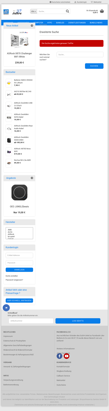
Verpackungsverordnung (13, 385)
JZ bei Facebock (63, 358)
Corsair (19, 244)
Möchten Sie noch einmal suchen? (45, 62)
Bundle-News (96, 23)
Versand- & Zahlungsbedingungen (17, 371)
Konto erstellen (12, 281)
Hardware (8, 23)
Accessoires (23, 23)
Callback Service (63, 381)
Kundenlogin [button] (81, 2)
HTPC (49, 23)
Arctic (19, 237)
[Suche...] (33, 11)
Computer (38, 23)
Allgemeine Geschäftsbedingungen (17, 350)
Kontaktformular (63, 371)
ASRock (19, 239)
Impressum (8, 341)
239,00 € (19, 67)
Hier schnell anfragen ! (19, 305)
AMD (19, 235)
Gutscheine (61, 390)
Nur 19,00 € (19, 217)
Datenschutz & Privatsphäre (14, 346)
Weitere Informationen (66, 353)
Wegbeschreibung (64, 376)
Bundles (60, 23)
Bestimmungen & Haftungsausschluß (18, 359)
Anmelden (19, 275)
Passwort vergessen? (14, 285)
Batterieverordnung (11, 389)
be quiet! (19, 241)
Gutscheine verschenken (60, 2)
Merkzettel (96, 2)
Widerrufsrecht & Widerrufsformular (17, 355)
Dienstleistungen (77, 23)
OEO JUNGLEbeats (19, 211)
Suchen (94, 71)
